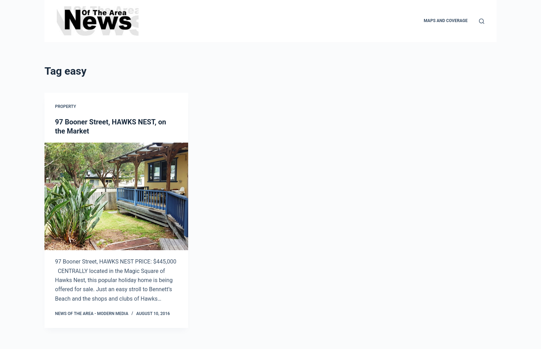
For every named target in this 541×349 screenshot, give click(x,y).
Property (65, 106)
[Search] (481, 21)
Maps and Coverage (445, 20)
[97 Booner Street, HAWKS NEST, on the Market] (116, 197)
